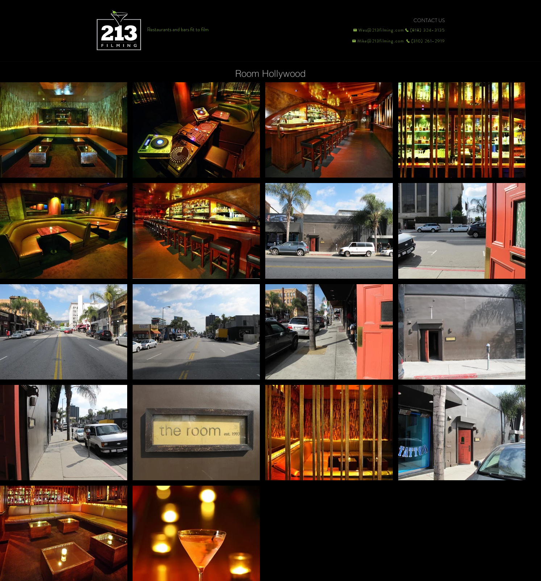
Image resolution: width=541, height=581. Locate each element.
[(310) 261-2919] (425, 41)
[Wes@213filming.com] (378, 30)
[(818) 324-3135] (425, 30)
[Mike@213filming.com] (376, 41)
